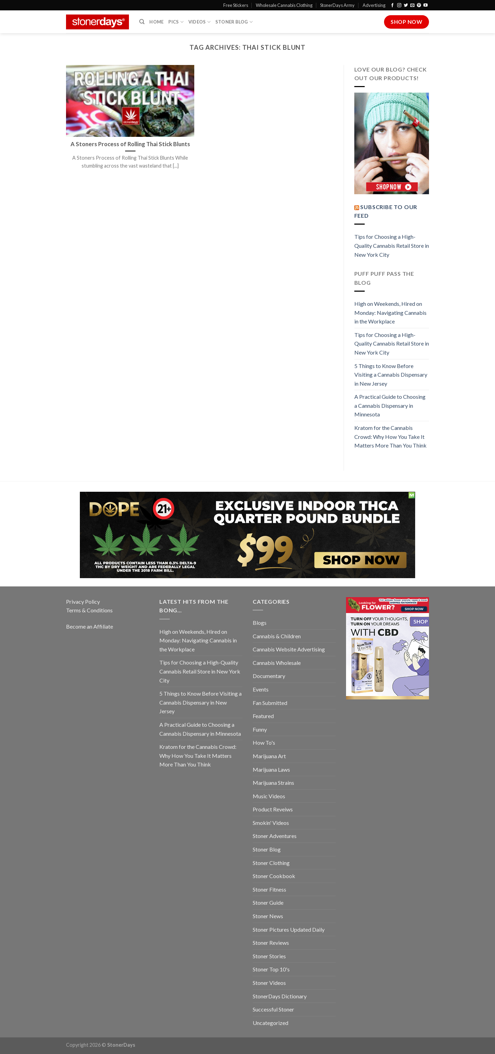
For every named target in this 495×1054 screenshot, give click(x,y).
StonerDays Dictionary (280, 996)
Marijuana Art (269, 756)
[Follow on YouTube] (425, 5)
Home (156, 22)
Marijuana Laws (271, 769)
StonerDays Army (337, 5)
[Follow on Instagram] (399, 5)
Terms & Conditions (89, 610)
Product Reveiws (273, 809)
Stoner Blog (234, 22)
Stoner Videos (269, 982)
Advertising (374, 5)
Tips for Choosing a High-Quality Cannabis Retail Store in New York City (391, 245)
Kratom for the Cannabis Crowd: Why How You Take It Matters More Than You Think (390, 436)
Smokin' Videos (271, 822)
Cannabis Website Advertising (289, 649)
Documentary (269, 675)
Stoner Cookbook (274, 876)
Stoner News (268, 916)
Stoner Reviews (271, 942)
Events (261, 689)
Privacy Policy (83, 601)
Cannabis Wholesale (277, 662)
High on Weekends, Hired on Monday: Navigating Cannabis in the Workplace (390, 312)
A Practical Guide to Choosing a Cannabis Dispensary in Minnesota (390, 405)
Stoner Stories (269, 956)
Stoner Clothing (271, 862)
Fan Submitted (270, 702)
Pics (175, 22)
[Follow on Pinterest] (419, 5)
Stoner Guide (268, 902)
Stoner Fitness (269, 889)
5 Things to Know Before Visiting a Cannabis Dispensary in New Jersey (390, 375)
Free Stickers (235, 5)
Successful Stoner (273, 1009)
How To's (264, 742)
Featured (263, 716)
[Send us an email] (412, 5)
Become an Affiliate (89, 626)
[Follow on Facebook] (392, 5)
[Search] (141, 21)
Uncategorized (270, 1022)
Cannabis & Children (277, 636)
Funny (260, 729)
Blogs (260, 622)
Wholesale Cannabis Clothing (284, 5)
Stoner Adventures (275, 835)
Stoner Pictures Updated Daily (289, 929)
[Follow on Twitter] (406, 5)
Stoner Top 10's (271, 969)
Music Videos (269, 796)
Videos (199, 22)
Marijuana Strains (273, 782)
